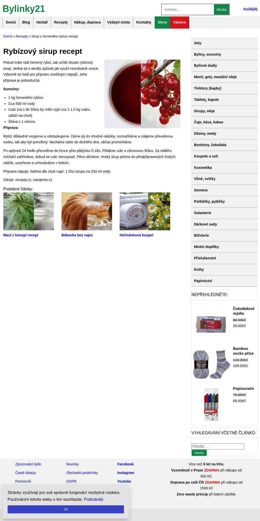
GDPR (71, 481)
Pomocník (23, 481)
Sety (198, 43)
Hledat (221, 10)
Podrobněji (93, 499)
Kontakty (143, 22)
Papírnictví (203, 281)
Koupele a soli (206, 156)
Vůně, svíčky (204, 179)
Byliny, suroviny (207, 54)
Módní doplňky (206, 247)
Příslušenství (205, 258)
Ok (66, 509)
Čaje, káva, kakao (208, 122)
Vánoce (179, 22)
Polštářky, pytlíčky (209, 201)
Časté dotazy (25, 473)
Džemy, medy (205, 133)
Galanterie (202, 213)
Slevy (162, 22)
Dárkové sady (205, 224)
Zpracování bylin (28, 464)
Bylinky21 (24, 8)
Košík (248, 9)
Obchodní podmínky (82, 473)
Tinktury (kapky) (207, 88)
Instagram (125, 473)
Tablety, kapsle (206, 100)
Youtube (124, 481)
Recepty (61, 22)
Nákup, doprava (87, 22)
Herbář (42, 22)
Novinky (72, 464)
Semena (201, 190)
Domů (11, 22)
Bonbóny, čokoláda (210, 145)
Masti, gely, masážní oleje (215, 77)
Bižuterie (201, 235)
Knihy (199, 269)
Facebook (125, 464)
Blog (26, 22)
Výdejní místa (118, 22)
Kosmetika (203, 168)
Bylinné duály (205, 65)
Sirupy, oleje (204, 111)
